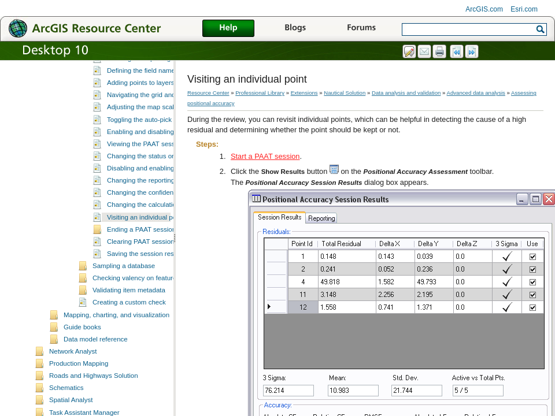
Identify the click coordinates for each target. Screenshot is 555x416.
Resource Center (208, 93)
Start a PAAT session (265, 156)
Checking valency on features (136, 323)
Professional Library (259, 93)
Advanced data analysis (476, 93)
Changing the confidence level (151, 237)
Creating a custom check (129, 347)
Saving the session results (145, 298)
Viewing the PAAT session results (156, 188)
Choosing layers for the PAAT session (162, 79)
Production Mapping (78, 408)
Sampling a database (123, 310)
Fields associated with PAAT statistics (162, 67)
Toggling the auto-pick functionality (158, 164)
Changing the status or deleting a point (164, 201)
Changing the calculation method (155, 249)
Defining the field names (143, 115)
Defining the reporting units (147, 103)
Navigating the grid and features (154, 139)
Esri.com (524, 9)
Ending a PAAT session (141, 274)
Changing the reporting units (149, 225)
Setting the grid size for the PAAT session (168, 91)
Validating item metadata (128, 335)
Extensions (304, 93)
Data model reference (96, 384)
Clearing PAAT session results (151, 286)
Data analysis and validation (406, 93)
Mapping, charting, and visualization (116, 359)
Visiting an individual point (145, 262)
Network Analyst (73, 396)
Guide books (82, 372)
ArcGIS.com (484, 9)
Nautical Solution (344, 93)
